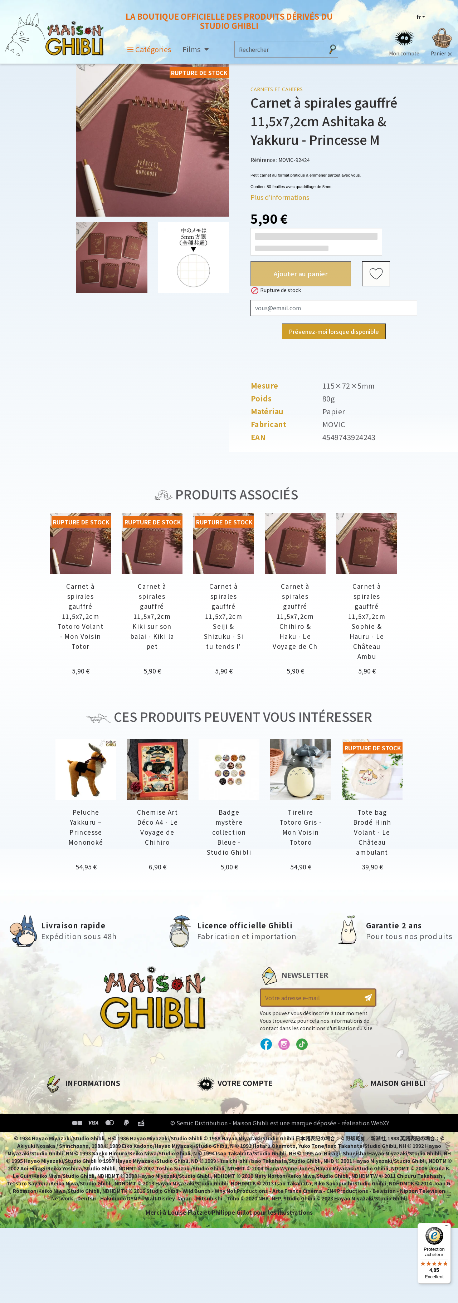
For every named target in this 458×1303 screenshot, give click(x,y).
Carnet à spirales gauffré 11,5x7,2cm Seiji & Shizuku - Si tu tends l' (224, 616)
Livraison (58, 1148)
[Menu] (446, 1227)
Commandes (216, 1112)
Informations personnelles (237, 1100)
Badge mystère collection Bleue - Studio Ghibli (229, 832)
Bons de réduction (225, 1136)
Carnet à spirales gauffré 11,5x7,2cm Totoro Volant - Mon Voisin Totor (80, 616)
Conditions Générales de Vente (92, 1136)
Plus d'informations (279, 197)
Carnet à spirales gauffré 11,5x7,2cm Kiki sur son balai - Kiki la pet (152, 616)
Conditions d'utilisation (82, 1124)
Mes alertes (214, 1160)
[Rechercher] (279, 49)
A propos (58, 1100)
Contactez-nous (374, 1166)
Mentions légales (70, 1112)
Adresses (210, 1124)
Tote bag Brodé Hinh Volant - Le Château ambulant (372, 832)
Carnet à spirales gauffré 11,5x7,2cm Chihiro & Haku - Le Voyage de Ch (295, 616)
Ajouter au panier (301, 273)
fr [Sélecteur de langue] (418, 17)
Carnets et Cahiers (276, 89)
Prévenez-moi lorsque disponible (334, 331)
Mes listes (211, 1148)
